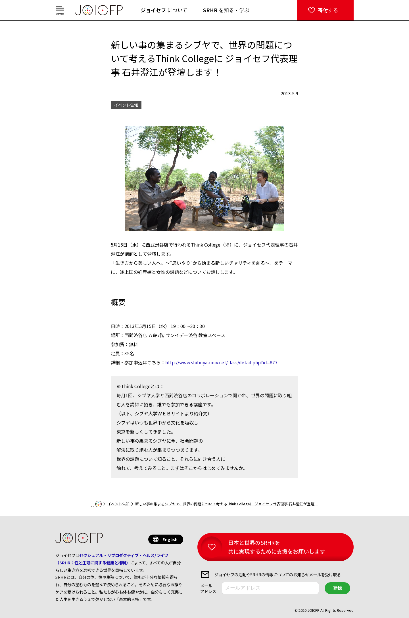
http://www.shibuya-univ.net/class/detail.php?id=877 (221, 362)
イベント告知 (118, 503)
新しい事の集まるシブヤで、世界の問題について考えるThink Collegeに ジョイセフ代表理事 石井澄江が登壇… (226, 503)
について (164, 10)
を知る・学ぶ (226, 10)
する (328, 10)
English (170, 539)
